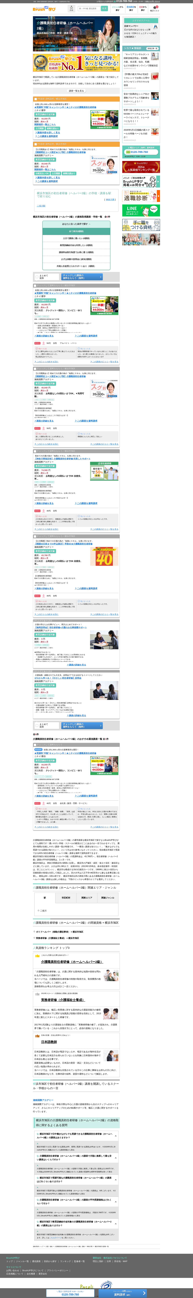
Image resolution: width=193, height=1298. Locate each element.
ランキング (65, 1261)
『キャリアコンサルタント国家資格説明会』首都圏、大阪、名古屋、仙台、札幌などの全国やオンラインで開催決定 (141, 61)
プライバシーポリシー (57, 1270)
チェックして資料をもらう (48, 745)
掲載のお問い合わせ (152, 1)
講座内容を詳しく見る (48, 132)
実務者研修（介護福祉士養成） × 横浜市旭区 (57, 938)
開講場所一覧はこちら (45, 124)
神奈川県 (110, 199)
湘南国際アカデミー (43, 1100)
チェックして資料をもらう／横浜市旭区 (54, 285)
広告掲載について (14, 1274)
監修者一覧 (79, 1261)
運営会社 (42, 1274)
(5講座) (76, 252)
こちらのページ (55, 1238)
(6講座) (76, 231)
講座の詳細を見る (45, 336)
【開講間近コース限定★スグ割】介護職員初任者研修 (60, 152)
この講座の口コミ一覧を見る (105, 362)
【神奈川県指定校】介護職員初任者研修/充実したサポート (62, 459)
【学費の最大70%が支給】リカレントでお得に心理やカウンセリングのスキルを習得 (141, 81)
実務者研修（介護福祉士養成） (63, 1000)
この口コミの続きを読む (47, 362)
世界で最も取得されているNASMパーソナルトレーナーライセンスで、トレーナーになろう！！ (141, 117)
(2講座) (76, 259)
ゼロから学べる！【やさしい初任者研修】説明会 (57, 678)
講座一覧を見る (76, 91)
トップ (9, 1261)
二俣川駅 (41, 206)
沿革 (109, 1261)
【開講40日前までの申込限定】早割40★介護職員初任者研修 (63, 544)
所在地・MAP (120, 1261)
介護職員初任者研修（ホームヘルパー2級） (72, 962)
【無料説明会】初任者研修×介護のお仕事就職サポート (60, 627)
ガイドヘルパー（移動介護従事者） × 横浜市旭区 (59, 932)
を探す (131, 8)
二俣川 (43, 911)
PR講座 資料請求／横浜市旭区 (50, 99)
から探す (117, 8)
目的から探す (50, 1261)
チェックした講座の (81, 277)
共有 (71, 8)
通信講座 (36, 1261)
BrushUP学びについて (33, 1270)
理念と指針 (98, 1261)
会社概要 (31, 1274)
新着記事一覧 (152, 48)
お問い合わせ (12, 1270)
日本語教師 (49, 1042)
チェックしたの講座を (122, 1293)
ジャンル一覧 (22, 1261)
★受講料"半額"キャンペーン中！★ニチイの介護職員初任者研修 (65, 107)
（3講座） (76, 266)
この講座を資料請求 (47, 136)
